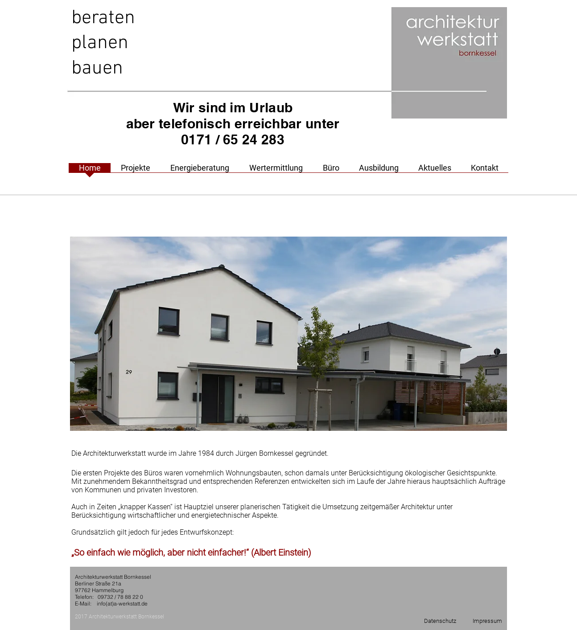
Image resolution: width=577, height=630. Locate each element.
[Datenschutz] (440, 621)
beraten (103, 18)
